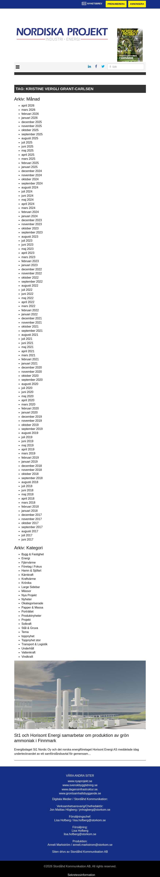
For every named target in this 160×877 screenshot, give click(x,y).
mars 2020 (28, 404)
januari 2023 (30, 265)
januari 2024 (30, 216)
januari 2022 (30, 314)
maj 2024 (28, 199)
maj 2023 (28, 248)
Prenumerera (116, 4)
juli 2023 (27, 240)
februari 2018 (30, 506)
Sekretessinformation (81, 874)
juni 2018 (27, 490)
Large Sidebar (31, 587)
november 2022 (32, 273)
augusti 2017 (30, 531)
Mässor (26, 591)
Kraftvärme (29, 578)
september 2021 (32, 330)
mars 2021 (28, 355)
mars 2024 (28, 207)
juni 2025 (27, 146)
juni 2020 (27, 392)
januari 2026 (30, 117)
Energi (26, 558)
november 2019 (32, 420)
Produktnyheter (32, 615)
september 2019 (32, 428)
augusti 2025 (30, 138)
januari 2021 (30, 363)
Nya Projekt (29, 595)
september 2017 (32, 527)
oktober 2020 (30, 375)
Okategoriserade (32, 603)
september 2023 (32, 232)
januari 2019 (30, 461)
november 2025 (32, 126)
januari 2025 (30, 167)
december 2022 (32, 269)
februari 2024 (30, 211)
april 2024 (28, 203)
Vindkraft (27, 656)
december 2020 (32, 367)
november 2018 (32, 469)
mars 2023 (28, 257)
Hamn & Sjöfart (31, 570)
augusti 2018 (30, 482)
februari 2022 (30, 310)
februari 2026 (30, 113)
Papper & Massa (32, 607)
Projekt (26, 619)
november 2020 (32, 371)
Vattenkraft (28, 652)
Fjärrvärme (29, 562)
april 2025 (28, 154)
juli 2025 (27, 142)
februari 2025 (30, 163)
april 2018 (28, 498)
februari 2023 (30, 261)
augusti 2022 (30, 285)
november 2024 (32, 175)
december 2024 (32, 171)
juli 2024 (27, 191)
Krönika (26, 582)
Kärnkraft (27, 574)
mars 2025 (28, 158)
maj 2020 (28, 396)
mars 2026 (28, 109)
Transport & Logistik (35, 644)
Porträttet (28, 611)
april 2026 (28, 105)
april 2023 (28, 252)
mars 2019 (28, 453)
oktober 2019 (30, 424)
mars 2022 (28, 306)
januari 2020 (30, 412)
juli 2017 (27, 535)
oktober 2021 (30, 326)
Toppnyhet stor (31, 640)
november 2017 (32, 519)
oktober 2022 (30, 277)
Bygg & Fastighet (33, 554)
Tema (25, 632)
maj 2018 (28, 494)
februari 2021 (30, 359)
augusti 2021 (30, 334)
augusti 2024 (30, 187)
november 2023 (32, 224)
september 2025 (32, 134)
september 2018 (32, 478)
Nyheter (27, 599)
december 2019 (32, 416)
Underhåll (28, 648)
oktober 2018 (30, 473)
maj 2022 (28, 298)
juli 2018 (27, 486)
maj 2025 (28, 150)
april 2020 (28, 400)
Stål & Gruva (30, 628)
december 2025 (32, 122)
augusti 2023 (30, 236)
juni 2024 (27, 195)
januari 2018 (30, 510)
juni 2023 (27, 244)
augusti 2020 (30, 383)
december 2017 (32, 514)
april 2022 (28, 302)
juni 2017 (27, 539)
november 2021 (32, 322)
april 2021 (28, 351)
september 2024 (32, 183)
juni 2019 (27, 441)
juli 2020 (27, 388)
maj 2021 (28, 347)
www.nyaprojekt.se (80, 781)
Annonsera (137, 4)
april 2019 (28, 449)
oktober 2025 (30, 130)
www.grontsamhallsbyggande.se (80, 793)
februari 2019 (30, 457)
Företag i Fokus (32, 566)
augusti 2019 (30, 432)
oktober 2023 (30, 228)
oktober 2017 (30, 523)
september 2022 (32, 281)
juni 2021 (27, 343)
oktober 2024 (30, 179)
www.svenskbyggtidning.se (80, 785)
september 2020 (32, 379)
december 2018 (32, 465)
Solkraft (26, 623)
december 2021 (32, 318)
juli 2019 (27, 437)
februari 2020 (30, 408)
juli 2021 (27, 338)
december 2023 (32, 220)
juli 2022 (27, 289)
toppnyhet (28, 636)
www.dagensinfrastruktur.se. (80, 789)
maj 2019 (28, 445)
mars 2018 (28, 502)
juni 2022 (27, 293)
